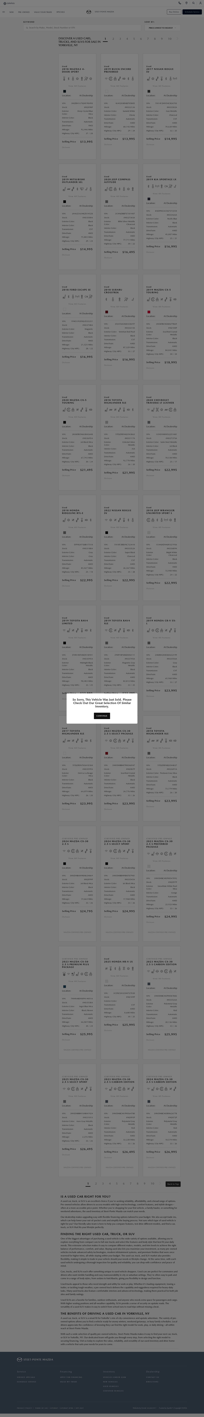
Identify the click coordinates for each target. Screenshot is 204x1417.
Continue (101, 716)
